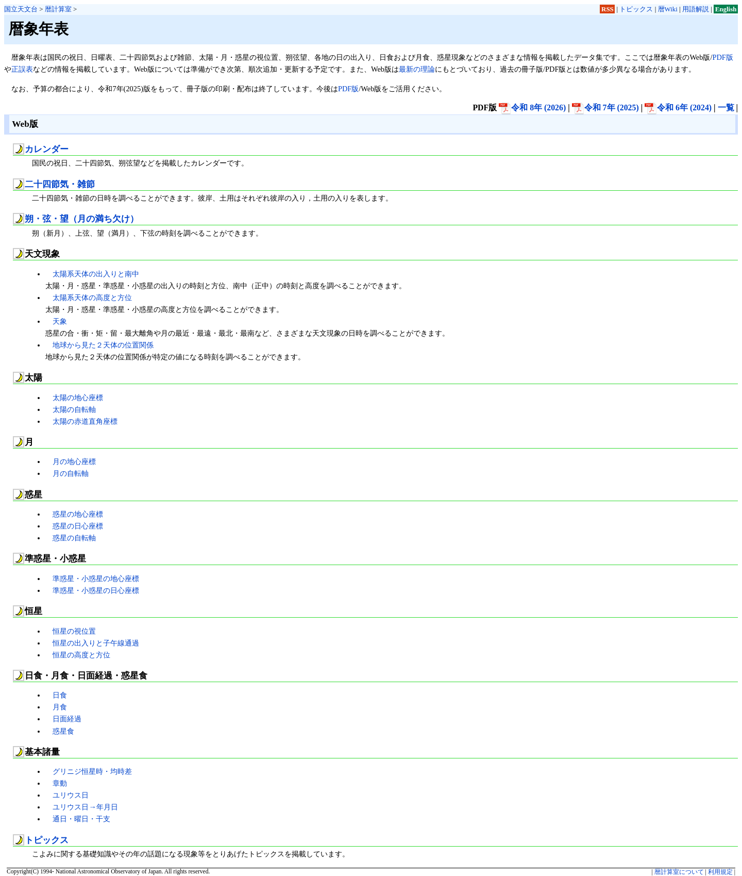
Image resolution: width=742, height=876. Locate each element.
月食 (60, 707)
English (726, 9)
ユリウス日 (71, 795)
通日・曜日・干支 (81, 819)
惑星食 (63, 731)
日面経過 (67, 719)
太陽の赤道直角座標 (85, 421)
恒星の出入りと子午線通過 (96, 643)
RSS (607, 9)
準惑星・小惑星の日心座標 (96, 590)
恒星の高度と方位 (81, 655)
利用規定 (720, 872)
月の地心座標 (74, 461)
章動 (60, 783)
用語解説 (695, 9)
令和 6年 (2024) (678, 107)
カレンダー (47, 149)
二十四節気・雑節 (60, 184)
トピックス (636, 9)
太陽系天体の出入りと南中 (96, 274)
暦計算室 (58, 9)
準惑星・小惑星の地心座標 (96, 578)
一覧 (726, 107)
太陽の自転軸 (74, 409)
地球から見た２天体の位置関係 (103, 345)
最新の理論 (417, 69)
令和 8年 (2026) (532, 107)
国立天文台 (21, 9)
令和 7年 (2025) (605, 107)
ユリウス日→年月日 (85, 807)
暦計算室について (679, 872)
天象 (60, 321)
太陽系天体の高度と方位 (92, 297)
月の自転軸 (71, 473)
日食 (60, 695)
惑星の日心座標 (78, 526)
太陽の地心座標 (78, 397)
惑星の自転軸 (74, 538)
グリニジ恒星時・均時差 (92, 771)
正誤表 (22, 69)
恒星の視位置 (74, 631)
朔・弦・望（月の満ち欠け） (82, 219)
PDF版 (722, 57)
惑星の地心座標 (78, 514)
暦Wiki (668, 9)
